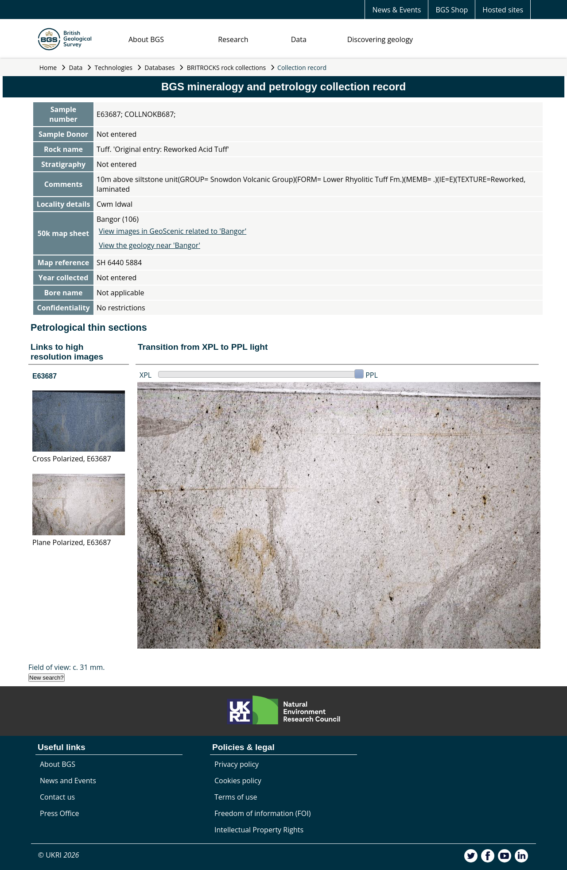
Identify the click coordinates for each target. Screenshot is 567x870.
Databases (159, 67)
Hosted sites (502, 10)
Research (233, 39)
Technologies (114, 67)
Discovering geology (380, 39)
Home (48, 67)
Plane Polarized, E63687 (71, 542)
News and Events (68, 780)
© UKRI (58, 855)
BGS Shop (451, 10)
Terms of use (235, 797)
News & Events (396, 10)
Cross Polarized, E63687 (71, 459)
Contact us (57, 797)
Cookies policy (237, 780)
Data (299, 39)
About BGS (146, 39)
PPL (371, 375)
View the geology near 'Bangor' (149, 245)
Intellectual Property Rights (258, 830)
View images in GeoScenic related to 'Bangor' (172, 231)
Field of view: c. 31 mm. (66, 667)
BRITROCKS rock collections (226, 67)
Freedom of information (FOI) (262, 813)
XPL (145, 375)
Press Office (59, 813)
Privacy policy (236, 764)
